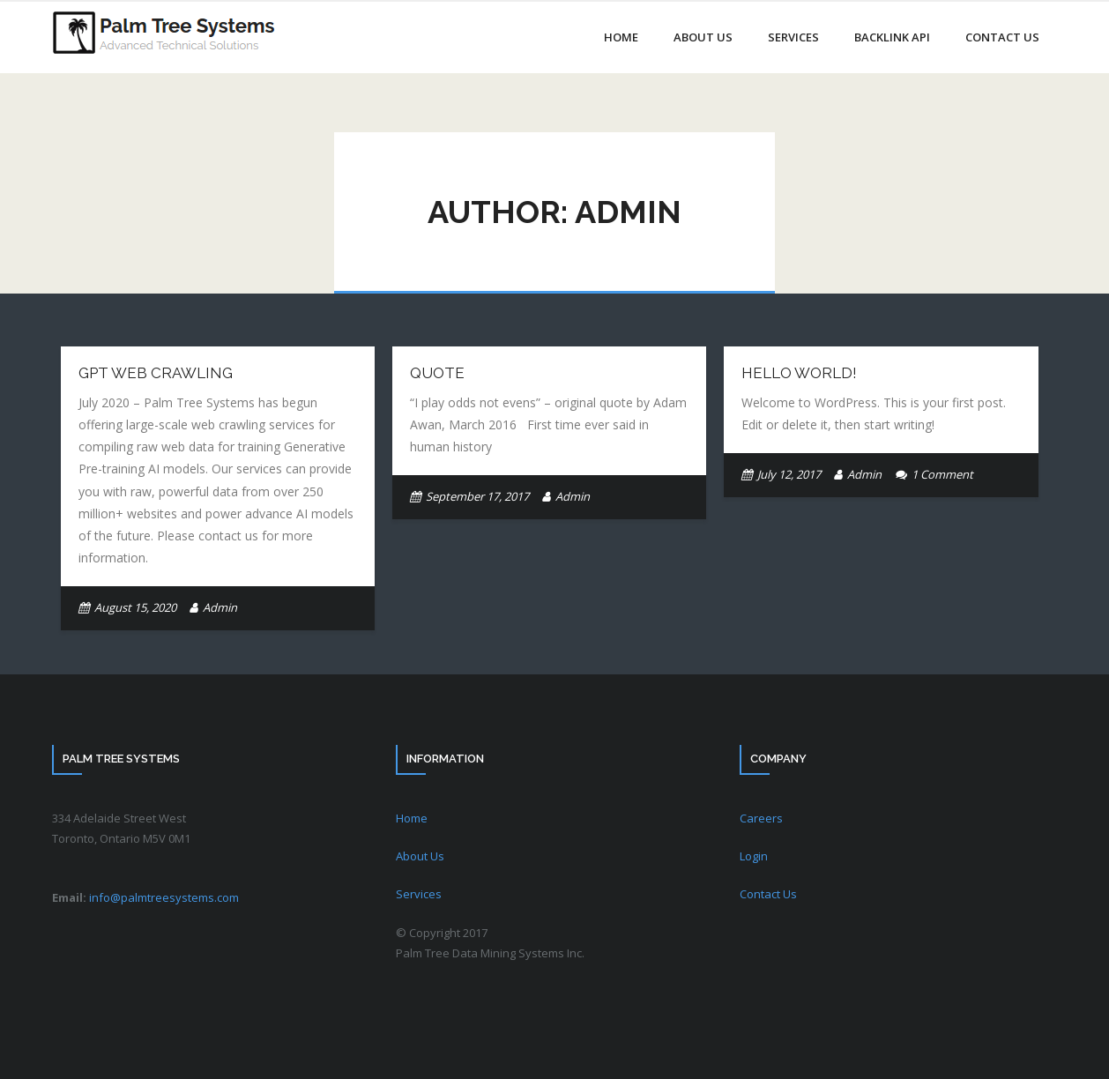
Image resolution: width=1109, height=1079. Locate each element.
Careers (761, 818)
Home (412, 818)
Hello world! (799, 373)
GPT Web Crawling (155, 373)
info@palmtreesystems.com (164, 897)
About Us (420, 856)
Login (754, 856)
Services (419, 894)
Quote (437, 373)
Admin (220, 607)
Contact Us (768, 894)
